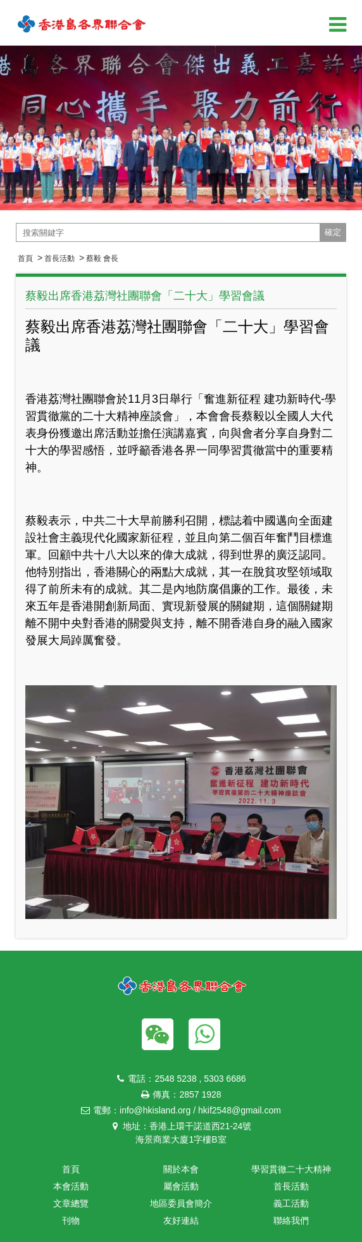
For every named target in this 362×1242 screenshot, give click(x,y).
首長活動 (59, 258)
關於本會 (181, 1169)
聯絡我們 (291, 1220)
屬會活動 (181, 1186)
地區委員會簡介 (181, 1203)
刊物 (71, 1220)
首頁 (25, 258)
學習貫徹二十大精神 (291, 1169)
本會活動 (71, 1186)
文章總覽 (71, 1203)
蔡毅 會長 (102, 258)
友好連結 (181, 1220)
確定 (333, 232)
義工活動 (291, 1203)
